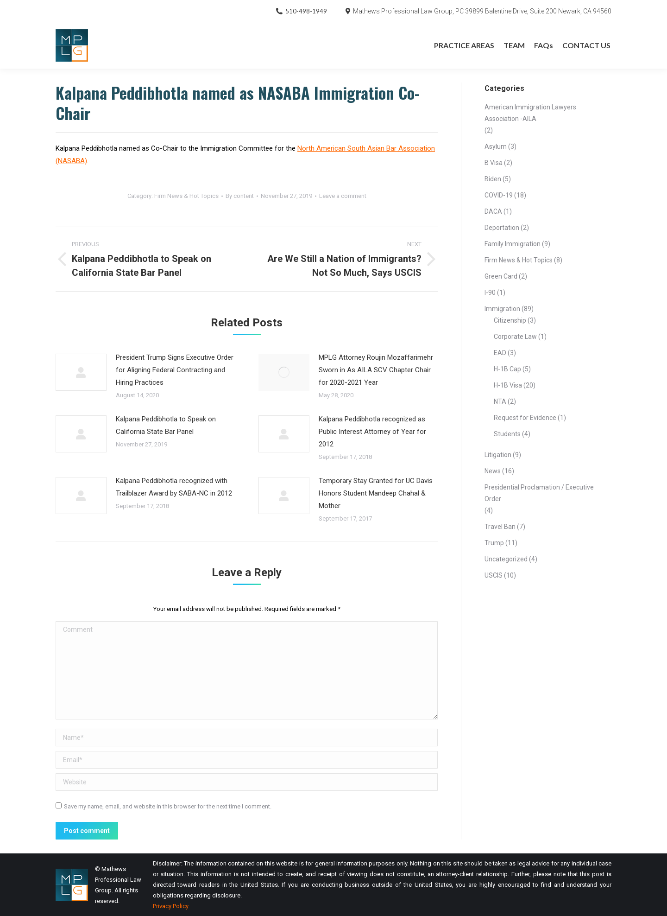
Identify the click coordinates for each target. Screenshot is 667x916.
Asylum (496, 146)
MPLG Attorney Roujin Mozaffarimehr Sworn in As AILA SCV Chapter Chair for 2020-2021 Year (376, 370)
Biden (493, 179)
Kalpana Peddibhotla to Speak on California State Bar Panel (166, 425)
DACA (493, 211)
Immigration (502, 308)
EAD (500, 352)
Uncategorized (506, 559)
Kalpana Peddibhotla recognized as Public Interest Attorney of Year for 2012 (372, 431)
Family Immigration (513, 244)
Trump (494, 543)
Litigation (498, 454)
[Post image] (81, 372)
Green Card (501, 276)
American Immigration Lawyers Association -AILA (530, 112)
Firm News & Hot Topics (186, 195)
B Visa (494, 162)
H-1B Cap (507, 369)
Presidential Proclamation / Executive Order (539, 493)
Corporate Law (515, 336)
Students (507, 434)
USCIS (494, 575)
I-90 (490, 292)
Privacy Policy (171, 906)
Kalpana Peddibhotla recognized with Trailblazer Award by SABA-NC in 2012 (174, 487)
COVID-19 (499, 195)
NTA (500, 401)
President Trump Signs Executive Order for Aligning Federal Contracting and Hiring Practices (174, 370)
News (493, 471)
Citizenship (510, 320)
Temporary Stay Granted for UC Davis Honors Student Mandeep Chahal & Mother (376, 493)
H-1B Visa (508, 385)
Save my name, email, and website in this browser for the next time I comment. (167, 806)
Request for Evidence (525, 417)
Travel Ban (500, 526)
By (240, 195)
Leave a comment (342, 195)
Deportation (502, 227)
